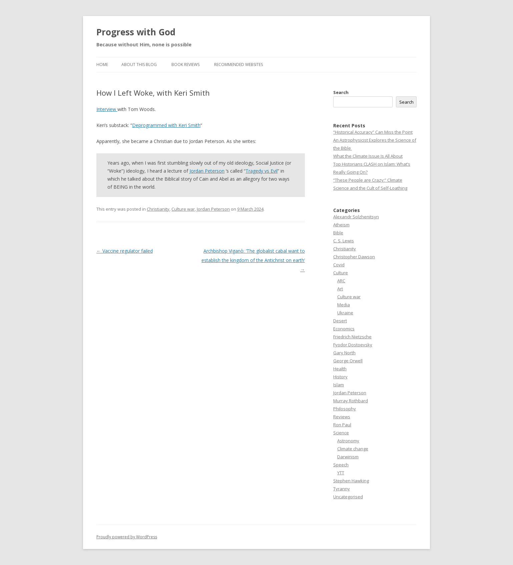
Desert (340, 321)
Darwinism (348, 457)
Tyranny (341, 489)
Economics (344, 329)
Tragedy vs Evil (261, 171)
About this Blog (139, 64)
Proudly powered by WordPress (126, 537)
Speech (341, 465)
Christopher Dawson (354, 257)
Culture (340, 273)
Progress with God (135, 32)
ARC (341, 281)
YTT (340, 473)
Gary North (344, 353)
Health (340, 369)
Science (341, 433)
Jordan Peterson (206, 171)
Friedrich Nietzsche (352, 337)
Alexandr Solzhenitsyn (356, 217)
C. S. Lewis (343, 241)
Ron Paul (342, 425)
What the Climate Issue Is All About (368, 156)
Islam (338, 385)
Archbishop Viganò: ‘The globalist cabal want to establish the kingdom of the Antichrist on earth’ (253, 260)
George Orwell (348, 361)
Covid (339, 265)
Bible (338, 233)
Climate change (352, 449)
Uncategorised (348, 497)
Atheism (341, 225)
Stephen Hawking (351, 481)
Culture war (183, 209)
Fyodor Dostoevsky (352, 345)
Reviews (341, 417)
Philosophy (344, 409)
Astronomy (348, 441)
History (340, 377)
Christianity (158, 209)
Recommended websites (238, 64)
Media (343, 305)
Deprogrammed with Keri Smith (166, 125)
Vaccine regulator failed (124, 251)
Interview (106, 109)
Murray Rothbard (350, 401)
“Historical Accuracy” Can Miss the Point (373, 132)
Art (340, 289)
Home (102, 64)
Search (341, 92)
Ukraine (345, 313)
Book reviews (185, 64)
